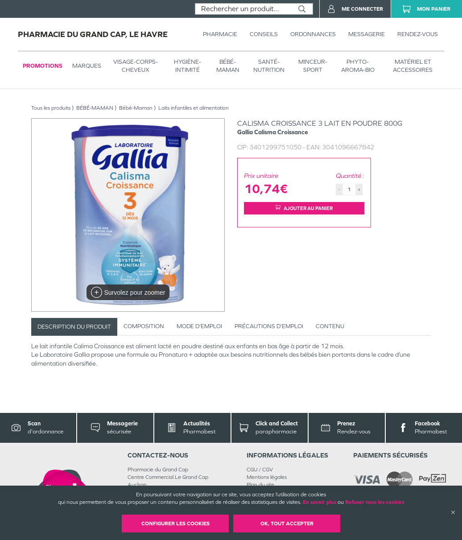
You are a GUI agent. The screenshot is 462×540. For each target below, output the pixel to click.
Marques (86, 65)
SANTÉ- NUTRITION (269, 65)
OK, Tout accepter (287, 523)
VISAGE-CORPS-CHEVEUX (135, 65)
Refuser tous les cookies (374, 502)
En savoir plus (319, 502)
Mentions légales (267, 477)
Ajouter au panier (304, 208)
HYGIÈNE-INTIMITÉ (187, 65)
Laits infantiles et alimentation (193, 108)
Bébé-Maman (136, 108)
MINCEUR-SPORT (312, 65)
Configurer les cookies (175, 523)
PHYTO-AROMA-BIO (358, 65)
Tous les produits (50, 108)
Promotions (42, 65)
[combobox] (243, 8)
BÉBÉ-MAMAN (227, 65)
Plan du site (260, 485)
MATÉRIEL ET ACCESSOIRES (413, 65)
